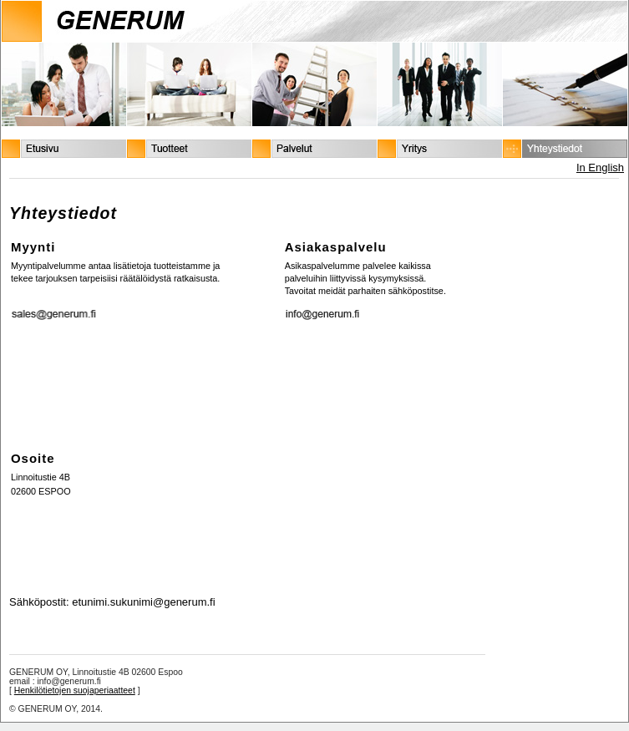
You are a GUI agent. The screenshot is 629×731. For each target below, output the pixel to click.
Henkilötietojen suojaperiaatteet (74, 690)
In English (600, 167)
